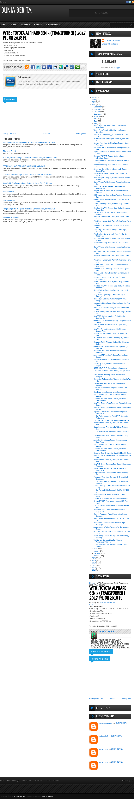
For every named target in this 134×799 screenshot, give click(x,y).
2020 (94, 558)
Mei (95, 123)
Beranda (3, 2)
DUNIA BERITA (16, 10)
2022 (94, 102)
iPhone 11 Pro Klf (9, 151)
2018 (94, 563)
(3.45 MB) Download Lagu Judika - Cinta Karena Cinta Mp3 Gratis (27, 175)
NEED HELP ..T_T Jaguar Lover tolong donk (110, 368)
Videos (38, 25)
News (13, 25)
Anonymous (103, 749)
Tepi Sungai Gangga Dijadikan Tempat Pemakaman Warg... (108, 541)
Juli (95, 119)
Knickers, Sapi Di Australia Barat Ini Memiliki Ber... (112, 420)
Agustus (97, 116)
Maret (96, 551)
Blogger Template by (39, 796)
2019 (94, 561)
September (98, 114)
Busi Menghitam (9, 200)
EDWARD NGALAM (112, 40)
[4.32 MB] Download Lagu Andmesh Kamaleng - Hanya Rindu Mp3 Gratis (30, 158)
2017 (94, 565)
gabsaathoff (103, 736)
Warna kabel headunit (11, 217)
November (98, 109)
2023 (94, 100)
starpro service (8, 192)
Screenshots (53, 25)
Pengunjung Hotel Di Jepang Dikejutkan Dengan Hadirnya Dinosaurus (29, 209)
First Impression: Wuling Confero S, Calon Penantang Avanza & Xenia (29, 142)
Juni (95, 121)
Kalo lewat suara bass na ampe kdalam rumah (111, 392)
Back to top (126, 781)
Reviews (25, 25)
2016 (94, 568)
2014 (94, 570)
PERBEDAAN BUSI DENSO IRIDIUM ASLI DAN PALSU (24, 166)
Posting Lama (81, 134)
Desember (98, 107)
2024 (94, 97)
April (96, 549)
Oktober (97, 112)
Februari (97, 553)
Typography (26, 781)
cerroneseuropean (106, 723)
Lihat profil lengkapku (110, 44)
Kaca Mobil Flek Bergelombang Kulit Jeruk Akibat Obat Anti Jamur (27, 183)
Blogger (117, 68)
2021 (94, 104)
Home (2, 25)
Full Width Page (13, 781)
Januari (97, 556)
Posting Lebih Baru (10, 134)
